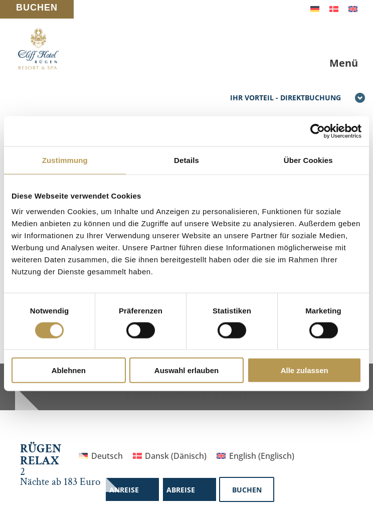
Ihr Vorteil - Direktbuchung (297, 98)
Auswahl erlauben (186, 370)
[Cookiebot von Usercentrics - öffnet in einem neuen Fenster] (317, 130)
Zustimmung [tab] (65, 159)
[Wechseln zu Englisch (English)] (255, 455)
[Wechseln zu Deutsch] (314, 8)
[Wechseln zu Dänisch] (333, 8)
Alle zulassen (304, 370)
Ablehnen (69, 370)
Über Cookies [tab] (308, 159)
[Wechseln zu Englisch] (352, 8)
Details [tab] (186, 159)
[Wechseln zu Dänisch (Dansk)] (170, 455)
